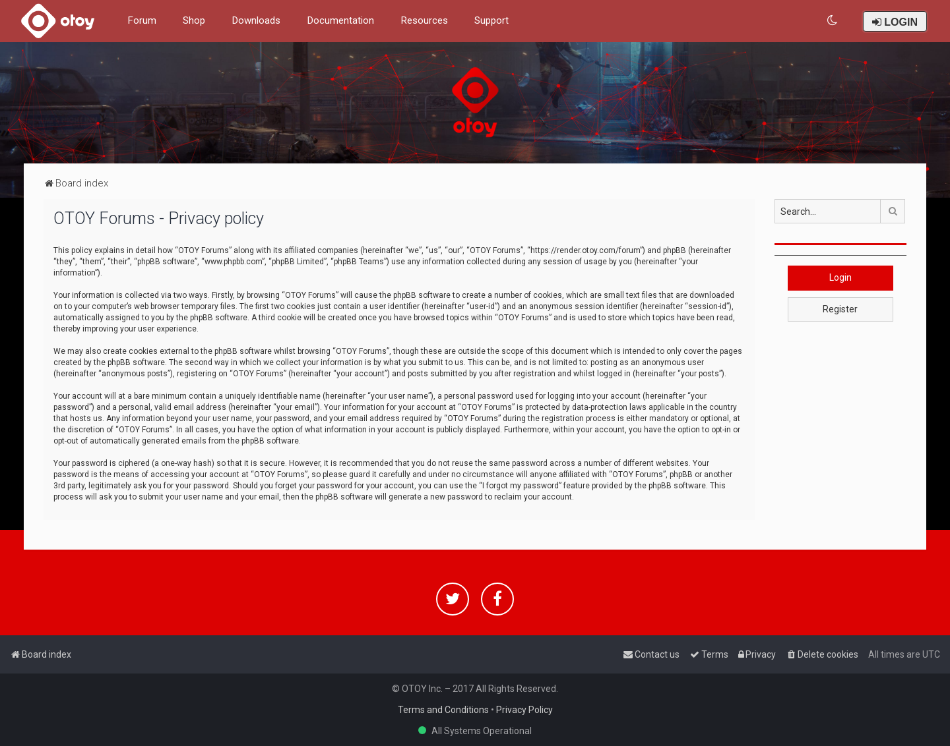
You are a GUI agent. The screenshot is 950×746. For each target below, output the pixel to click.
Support (491, 20)
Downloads (256, 20)
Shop (194, 20)
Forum (141, 20)
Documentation (340, 20)
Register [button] (840, 309)
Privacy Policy (524, 709)
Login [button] (840, 277)
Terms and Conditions (443, 709)
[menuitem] (833, 20)
